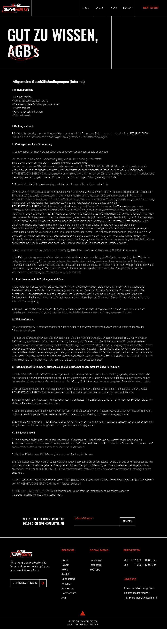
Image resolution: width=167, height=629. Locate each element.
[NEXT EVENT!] (151, 8)
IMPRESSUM (72, 625)
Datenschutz (68, 593)
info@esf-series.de (70, 483)
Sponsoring (68, 578)
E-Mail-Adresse (83, 518)
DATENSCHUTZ (86, 625)
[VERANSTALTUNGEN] (24, 583)
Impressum (67, 588)
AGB (64, 597)
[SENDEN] (127, 521)
